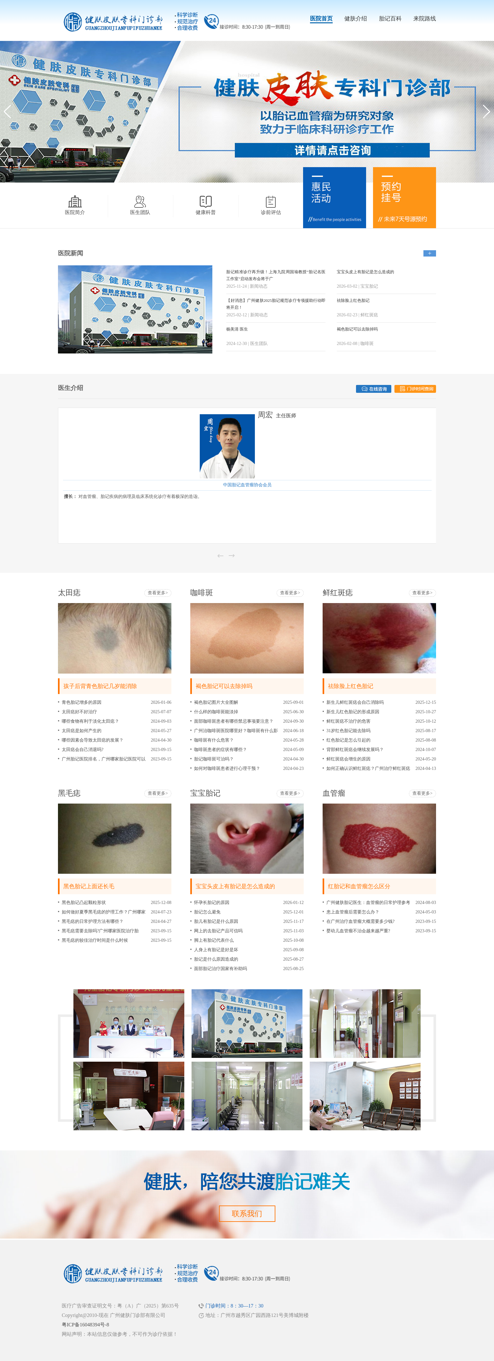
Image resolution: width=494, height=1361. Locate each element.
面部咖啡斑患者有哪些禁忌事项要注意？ (233, 721)
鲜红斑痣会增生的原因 (348, 759)
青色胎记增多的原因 (81, 702)
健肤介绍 (355, 18)
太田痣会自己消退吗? (82, 749)
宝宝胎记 (205, 793)
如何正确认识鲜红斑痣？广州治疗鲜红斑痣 (368, 768)
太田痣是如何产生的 (81, 730)
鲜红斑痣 (338, 593)
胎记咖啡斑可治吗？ (214, 759)
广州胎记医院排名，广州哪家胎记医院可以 (104, 759)
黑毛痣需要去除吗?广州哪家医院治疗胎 (100, 931)
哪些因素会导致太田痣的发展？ (92, 740)
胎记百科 (390, 18)
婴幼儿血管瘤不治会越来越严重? (358, 931)
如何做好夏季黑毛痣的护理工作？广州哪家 (104, 912)
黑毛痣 (69, 793)
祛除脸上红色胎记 (353, 300)
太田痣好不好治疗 (79, 711)
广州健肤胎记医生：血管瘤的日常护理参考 (368, 902)
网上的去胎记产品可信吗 (218, 931)
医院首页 (321, 18)
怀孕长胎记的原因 (211, 902)
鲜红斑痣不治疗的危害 (348, 721)
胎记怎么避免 (207, 912)
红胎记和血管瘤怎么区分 (359, 886)
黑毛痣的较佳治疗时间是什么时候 (95, 940)
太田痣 (69, 593)
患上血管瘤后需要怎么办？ (352, 912)
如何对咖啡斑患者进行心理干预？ (227, 768)
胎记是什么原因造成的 (216, 959)
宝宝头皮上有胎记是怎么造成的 (365, 271)
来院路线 (424, 18)
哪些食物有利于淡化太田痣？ (90, 721)
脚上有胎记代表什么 (214, 940)
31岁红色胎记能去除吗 (348, 730)
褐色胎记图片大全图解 (216, 702)
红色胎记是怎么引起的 (348, 740)
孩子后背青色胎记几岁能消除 (100, 686)
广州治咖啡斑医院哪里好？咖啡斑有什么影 (236, 730)
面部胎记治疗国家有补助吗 (220, 968)
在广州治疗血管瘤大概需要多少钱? (360, 921)
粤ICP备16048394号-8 (85, 1324)
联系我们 (247, 1214)
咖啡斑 (201, 593)
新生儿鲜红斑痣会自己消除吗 (355, 702)
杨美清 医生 (237, 329)
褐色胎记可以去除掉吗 (357, 329)
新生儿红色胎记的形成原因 (352, 711)
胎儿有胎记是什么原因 (216, 921)
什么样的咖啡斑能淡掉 (216, 711)
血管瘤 (334, 793)
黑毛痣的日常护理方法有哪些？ (92, 921)
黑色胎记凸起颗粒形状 (84, 902)
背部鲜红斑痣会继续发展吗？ (355, 749)
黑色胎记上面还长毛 (88, 886)
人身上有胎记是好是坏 (216, 949)
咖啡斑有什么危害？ (214, 740)
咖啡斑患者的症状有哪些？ (220, 749)
